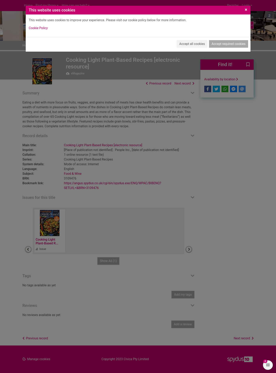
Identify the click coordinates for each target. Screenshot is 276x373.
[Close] (246, 9)
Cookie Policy (38, 28)
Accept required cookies (229, 44)
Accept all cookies (192, 44)
